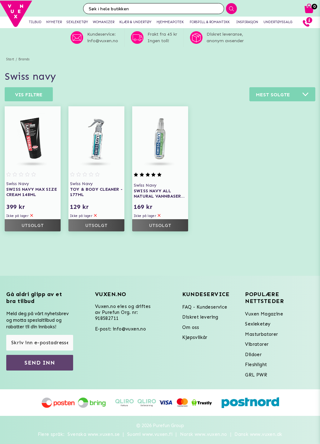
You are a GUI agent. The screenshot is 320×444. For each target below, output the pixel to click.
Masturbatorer (261, 334)
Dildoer (253, 354)
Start (10, 59)
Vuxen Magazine (264, 314)
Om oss (190, 327)
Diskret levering (200, 317)
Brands (23, 59)
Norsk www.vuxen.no (203, 434)
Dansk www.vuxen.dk (258, 434)
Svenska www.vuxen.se (94, 434)
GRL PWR (256, 375)
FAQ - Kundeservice (204, 307)
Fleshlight (256, 364)
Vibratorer (256, 344)
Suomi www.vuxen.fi (149, 434)
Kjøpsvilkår (194, 337)
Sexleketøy (257, 324)
